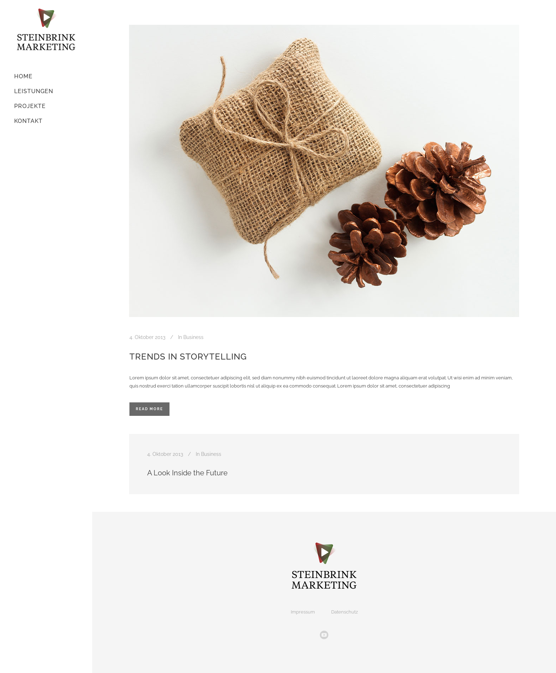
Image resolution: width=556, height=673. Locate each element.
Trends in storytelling (188, 356)
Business (193, 337)
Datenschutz (344, 612)
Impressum (303, 612)
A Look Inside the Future (187, 473)
